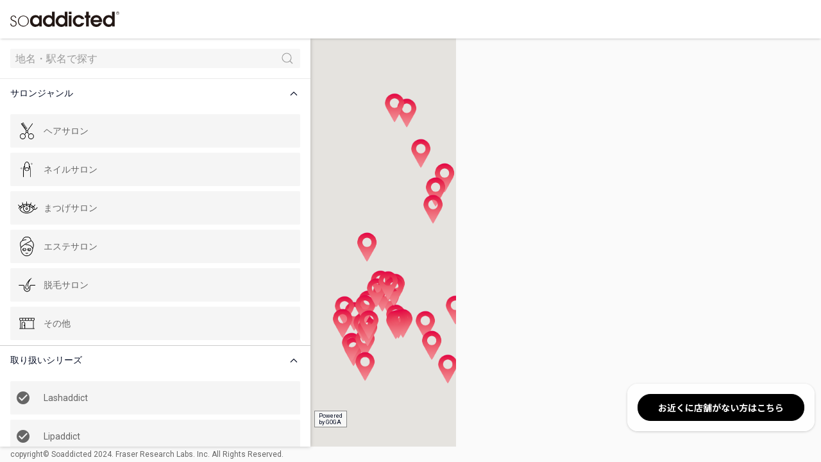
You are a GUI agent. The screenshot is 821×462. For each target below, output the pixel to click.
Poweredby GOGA (238, 419)
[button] (111, 93)
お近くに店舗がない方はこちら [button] (721, 407)
